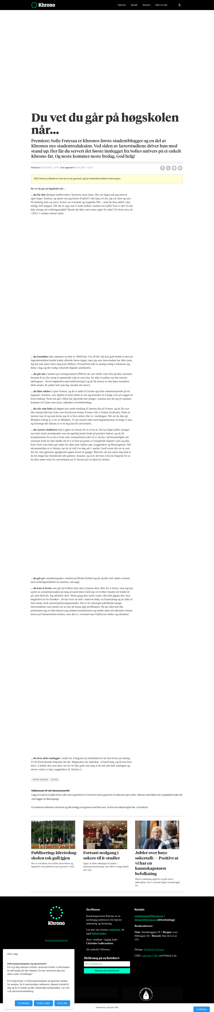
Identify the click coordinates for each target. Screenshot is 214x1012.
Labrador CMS (150, 955)
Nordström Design (154, 949)
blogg (54, 780)
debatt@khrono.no (145, 919)
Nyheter (122, 6)
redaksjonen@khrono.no (149, 916)
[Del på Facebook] (162, 168)
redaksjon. (115, 929)
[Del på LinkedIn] (174, 168)
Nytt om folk (161, 6)
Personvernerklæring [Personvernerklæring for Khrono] (56, 940)
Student (146, 6)
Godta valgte (43, 1003)
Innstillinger (202, 1009)
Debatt (134, 6)
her (133, 807)
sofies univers (40, 780)
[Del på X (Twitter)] (168, 168)
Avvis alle (62, 1003)
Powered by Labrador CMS (107, 1008)
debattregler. (99, 933)
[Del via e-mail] (180, 168)
